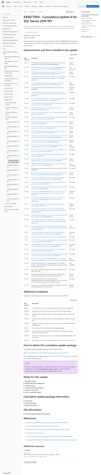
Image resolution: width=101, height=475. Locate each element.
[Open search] (93, 2)
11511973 (26, 131)
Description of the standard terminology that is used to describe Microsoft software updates (52, 440)
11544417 (26, 269)
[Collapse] (19, 10)
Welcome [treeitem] (5, 17)
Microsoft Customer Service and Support (60, 356)
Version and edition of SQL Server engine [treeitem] (10, 79)
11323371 (26, 168)
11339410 (26, 198)
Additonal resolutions (87, 18)
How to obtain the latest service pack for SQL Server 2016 (42, 426)
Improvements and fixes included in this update (90, 15)
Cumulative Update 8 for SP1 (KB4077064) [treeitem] (13, 161)
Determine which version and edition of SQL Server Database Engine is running (48, 429)
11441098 (26, 83)
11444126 (26, 76)
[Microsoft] (3, 2)
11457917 (26, 209)
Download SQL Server (92, 6)
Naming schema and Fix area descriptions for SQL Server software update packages (49, 436)
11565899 (26, 154)
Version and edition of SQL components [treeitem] (10, 84)
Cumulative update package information (88, 26)
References (84, 31)
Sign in (97, 2)
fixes (54, 43)
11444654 (26, 244)
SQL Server (40, 11)
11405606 (26, 98)
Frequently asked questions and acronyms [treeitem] (12, 57)
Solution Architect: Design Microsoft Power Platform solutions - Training (42, 454)
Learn (25, 11)
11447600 (26, 215)
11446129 (26, 226)
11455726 (26, 72)
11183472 (26, 149)
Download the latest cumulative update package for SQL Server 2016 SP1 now (47, 353)
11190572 (26, 62)
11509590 (26, 136)
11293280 (26, 263)
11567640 (26, 285)
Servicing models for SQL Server (35, 433)
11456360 (26, 126)
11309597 (26, 219)
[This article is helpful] (94, 37)
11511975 (26, 117)
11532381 (26, 258)
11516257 (26, 240)
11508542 (26, 145)
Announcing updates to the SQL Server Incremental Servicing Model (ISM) (47, 422)
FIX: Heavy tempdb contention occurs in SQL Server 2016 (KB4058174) (48, 237)
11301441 (26, 187)
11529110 (26, 159)
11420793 (26, 204)
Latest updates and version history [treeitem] (10, 62)
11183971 (26, 279)
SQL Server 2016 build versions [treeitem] (11, 103)
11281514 (26, 182)
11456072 (26, 173)
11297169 (26, 108)
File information (85, 29)
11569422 (26, 177)
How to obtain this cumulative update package (89, 21)
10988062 (26, 87)
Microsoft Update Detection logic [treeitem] (11, 67)
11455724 (26, 122)
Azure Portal (82, 6)
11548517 (26, 232)
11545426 (26, 254)
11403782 (26, 67)
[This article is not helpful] (96, 37)
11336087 (26, 191)
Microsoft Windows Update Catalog (47, 369)
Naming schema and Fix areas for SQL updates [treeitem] (11, 72)
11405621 (26, 103)
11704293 (26, 249)
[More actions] (76, 12)
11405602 (26, 92)
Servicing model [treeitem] (8, 76)
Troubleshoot (32, 11)
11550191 (26, 274)
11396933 (26, 112)
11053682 (26, 163)
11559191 (26, 237)
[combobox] (11, 14)
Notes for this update (87, 23)
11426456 (26, 140)
